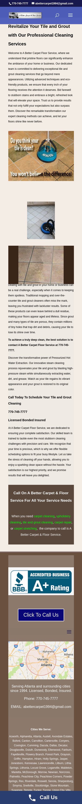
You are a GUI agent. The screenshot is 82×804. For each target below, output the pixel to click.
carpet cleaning (44, 516)
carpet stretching (25, 528)
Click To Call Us (41, 615)
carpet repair (63, 522)
